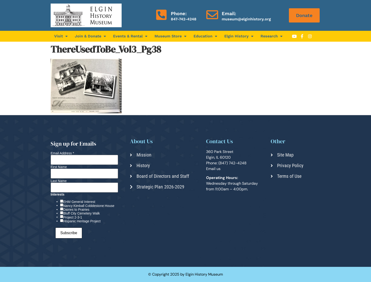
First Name (59, 167)
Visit (61, 36)
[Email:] (212, 15)
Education (205, 36)
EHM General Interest (79, 201)
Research (272, 36)
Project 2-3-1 (72, 217)
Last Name (59, 181)
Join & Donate (90, 36)
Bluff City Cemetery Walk (81, 213)
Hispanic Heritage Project (82, 221)
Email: (229, 13)
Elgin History (238, 36)
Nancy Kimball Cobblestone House (88, 205)
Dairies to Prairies (76, 209)
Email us (213, 168)
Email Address (62, 153)
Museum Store (170, 36)
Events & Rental (130, 36)
